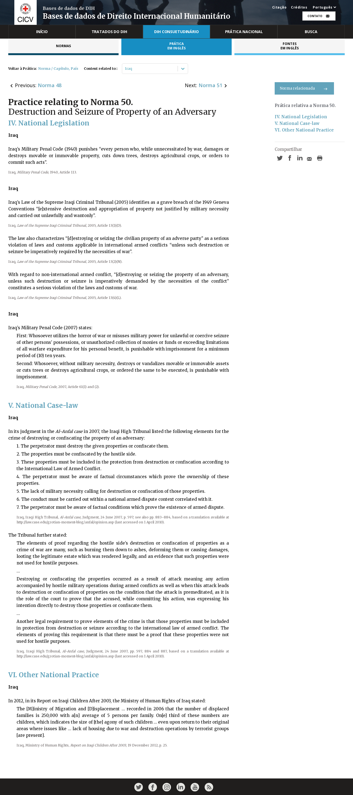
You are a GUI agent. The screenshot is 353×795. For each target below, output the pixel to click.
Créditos (299, 7)
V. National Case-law (297, 123)
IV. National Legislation (301, 116)
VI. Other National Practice (304, 130)
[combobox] (125, 69)
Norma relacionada (304, 88)
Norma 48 (49, 85)
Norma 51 (210, 85)
